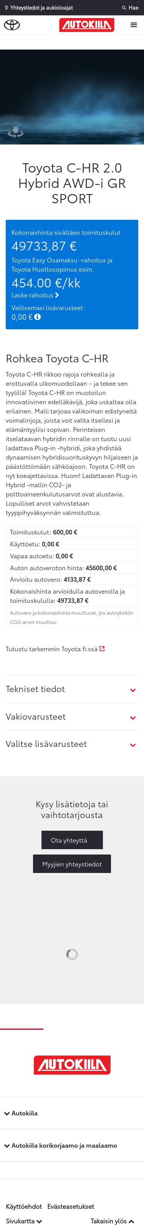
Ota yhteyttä (69, 839)
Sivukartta (24, 1220)
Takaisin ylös (112, 1220)
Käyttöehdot (24, 1205)
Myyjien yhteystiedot (72, 863)
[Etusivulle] (88, 25)
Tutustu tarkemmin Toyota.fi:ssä (55, 648)
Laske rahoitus (35, 294)
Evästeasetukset (70, 1205)
